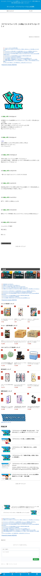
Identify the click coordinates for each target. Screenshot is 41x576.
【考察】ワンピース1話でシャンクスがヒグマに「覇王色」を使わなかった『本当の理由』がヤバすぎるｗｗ (21, 288)
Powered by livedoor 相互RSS (9, 64)
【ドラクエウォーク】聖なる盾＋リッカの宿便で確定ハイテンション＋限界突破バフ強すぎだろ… (21, 51)
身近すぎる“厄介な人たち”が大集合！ (9, 518)
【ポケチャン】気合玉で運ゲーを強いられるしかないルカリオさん (14, 286)
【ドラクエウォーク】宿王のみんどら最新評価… (11, 296)
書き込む (36, 559)
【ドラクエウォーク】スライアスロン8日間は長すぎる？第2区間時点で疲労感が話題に (19, 52)
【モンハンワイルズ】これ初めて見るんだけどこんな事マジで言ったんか (15, 287)
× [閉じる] (0, 573)
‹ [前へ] (2, 275)
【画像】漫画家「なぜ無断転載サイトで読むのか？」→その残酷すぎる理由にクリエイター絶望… (21, 59)
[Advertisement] (20, 18)
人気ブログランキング (6, 422)
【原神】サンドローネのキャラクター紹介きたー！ (11, 285)
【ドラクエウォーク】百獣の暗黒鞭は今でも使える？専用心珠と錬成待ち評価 (18, 55)
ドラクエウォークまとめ (6, 243)
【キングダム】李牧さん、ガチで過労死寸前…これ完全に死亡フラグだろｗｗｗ (18, 62)
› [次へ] (38, 275)
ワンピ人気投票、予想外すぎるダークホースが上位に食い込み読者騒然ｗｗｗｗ (18, 58)
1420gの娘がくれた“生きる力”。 (8, 284)
